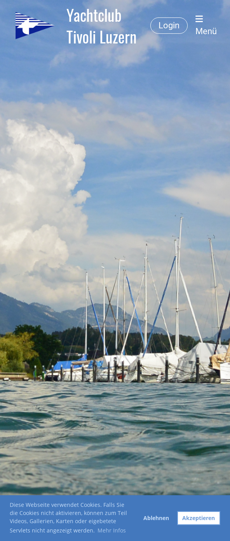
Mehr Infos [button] (112, 530)
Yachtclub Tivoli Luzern (101, 25)
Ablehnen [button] (156, 518)
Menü (206, 25)
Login (169, 25)
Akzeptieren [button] (198, 518)
